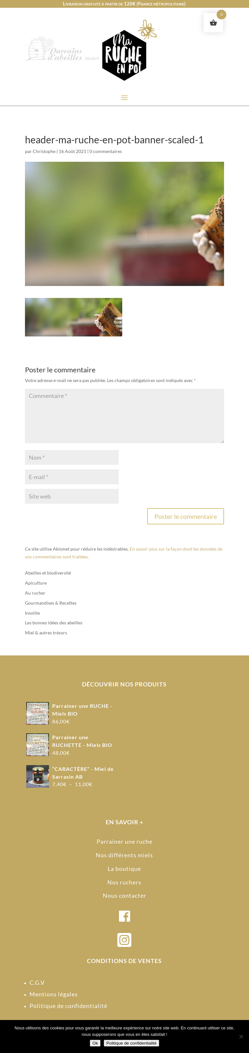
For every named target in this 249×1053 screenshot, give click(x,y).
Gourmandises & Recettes (51, 603)
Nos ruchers (124, 882)
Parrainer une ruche (124, 841)
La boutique (124, 868)
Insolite (32, 613)
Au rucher (35, 593)
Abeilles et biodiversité (48, 573)
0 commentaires (105, 151)
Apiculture (36, 583)
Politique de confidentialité (68, 1005)
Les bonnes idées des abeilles (53, 622)
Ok (95, 1043)
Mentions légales (54, 994)
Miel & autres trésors (46, 632)
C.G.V (37, 982)
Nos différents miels (124, 855)
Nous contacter (124, 895)
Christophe (44, 151)
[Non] (241, 1036)
